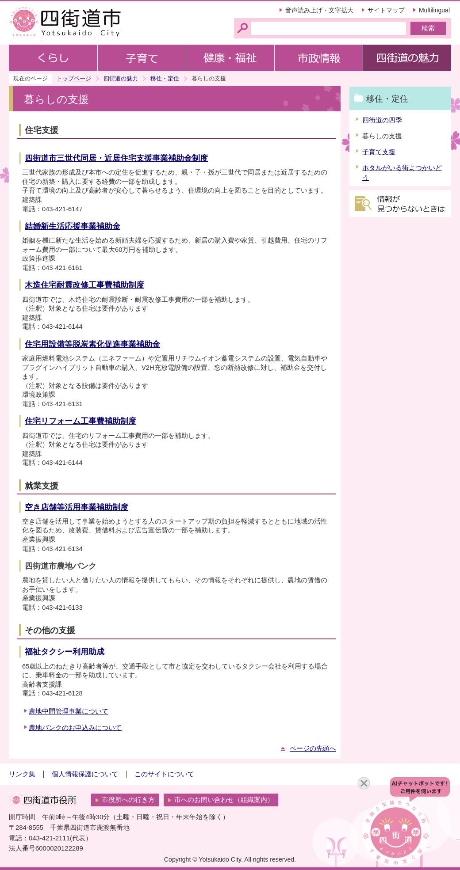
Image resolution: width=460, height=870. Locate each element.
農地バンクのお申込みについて (75, 727)
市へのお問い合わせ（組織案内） (224, 799)
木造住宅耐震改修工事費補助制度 (84, 285)
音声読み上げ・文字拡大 (319, 10)
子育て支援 (378, 152)
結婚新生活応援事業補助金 (72, 226)
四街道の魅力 (121, 78)
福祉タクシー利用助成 (64, 651)
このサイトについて (164, 774)
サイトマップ (386, 10)
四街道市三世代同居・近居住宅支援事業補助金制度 (116, 158)
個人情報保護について (85, 774)
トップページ (74, 78)
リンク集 (22, 774)
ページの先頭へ (313, 748)
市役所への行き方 (128, 799)
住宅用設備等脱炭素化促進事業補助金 (92, 344)
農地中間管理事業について (68, 711)
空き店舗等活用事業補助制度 (76, 507)
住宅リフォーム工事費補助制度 (80, 421)
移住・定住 (164, 78)
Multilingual (434, 10)
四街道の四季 (382, 120)
